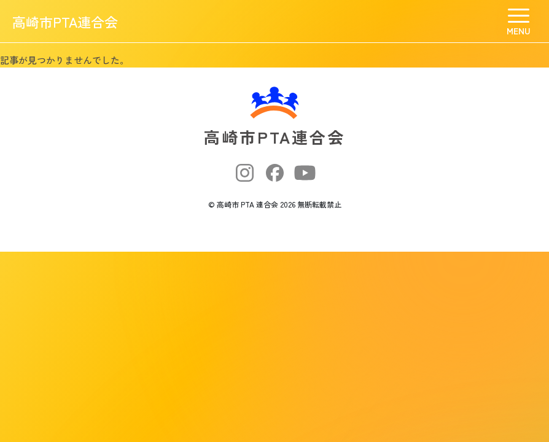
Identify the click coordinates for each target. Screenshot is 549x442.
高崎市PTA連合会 (65, 21)
